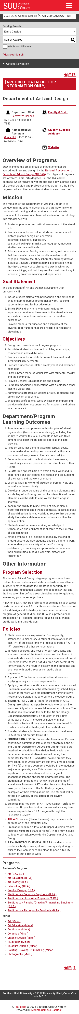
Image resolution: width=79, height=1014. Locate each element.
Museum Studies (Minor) (23, 945)
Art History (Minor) (19, 929)
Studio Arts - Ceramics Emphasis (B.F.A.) (32, 894)
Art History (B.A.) (18, 882)
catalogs (21, 1006)
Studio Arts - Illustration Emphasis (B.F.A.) (33, 898)
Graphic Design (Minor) (21, 937)
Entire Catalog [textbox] (12, 31)
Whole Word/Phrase (19, 46)
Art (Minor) (14, 921)
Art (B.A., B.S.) (16, 873)
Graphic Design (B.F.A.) (21, 890)
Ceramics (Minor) (18, 933)
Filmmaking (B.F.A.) (19, 886)
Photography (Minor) (20, 954)
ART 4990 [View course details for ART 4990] (13, 819)
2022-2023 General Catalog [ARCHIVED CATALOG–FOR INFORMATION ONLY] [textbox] (40, 15)
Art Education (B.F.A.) (20, 878)
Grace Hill (10, 137)
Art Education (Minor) (20, 925)
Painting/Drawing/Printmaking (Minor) (30, 950)
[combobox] (39, 15)
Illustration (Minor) (19, 941)
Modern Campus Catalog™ (47, 1010)
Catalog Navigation (17, 63)
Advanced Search (13, 54)
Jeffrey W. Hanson (23, 116)
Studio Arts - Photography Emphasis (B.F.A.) (34, 910)
